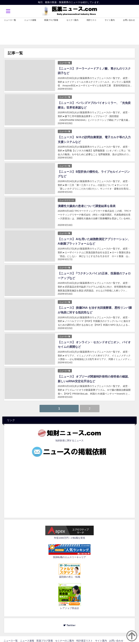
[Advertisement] (72, 482)
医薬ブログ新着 (51, 20)
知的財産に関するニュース (69, 436)
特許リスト (92, 20)
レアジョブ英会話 (69, 604)
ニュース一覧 (10, 20)
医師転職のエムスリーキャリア (69, 553)
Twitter (70, 621)
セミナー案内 (72, 20)
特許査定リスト (84, 636)
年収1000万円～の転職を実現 (69, 533)
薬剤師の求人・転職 (69, 572)
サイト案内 (110, 20)
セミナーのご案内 (64, 636)
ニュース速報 (30, 20)
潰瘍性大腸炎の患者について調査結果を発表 (86, 203)
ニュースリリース (66, 198)
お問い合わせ (129, 20)
